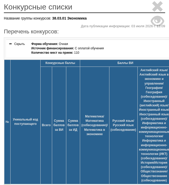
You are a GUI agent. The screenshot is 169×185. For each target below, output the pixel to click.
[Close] (157, 7)
